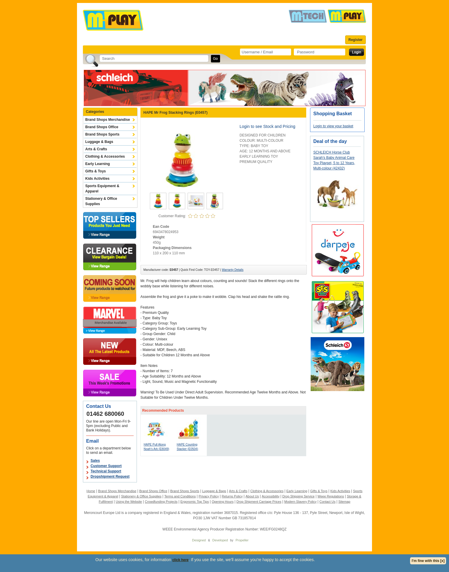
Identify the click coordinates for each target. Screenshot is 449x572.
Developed (220, 540)
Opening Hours (223, 501)
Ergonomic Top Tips (194, 501)
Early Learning (97, 164)
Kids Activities (97, 179)
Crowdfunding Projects (161, 501)
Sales (95, 461)
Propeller (241, 540)
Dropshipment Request (110, 476)
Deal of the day (330, 141)
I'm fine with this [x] (428, 561)
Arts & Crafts (96, 149)
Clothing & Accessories (105, 156)
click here (180, 560)
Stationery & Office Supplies (101, 201)
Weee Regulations (330, 496)
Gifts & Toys (95, 171)
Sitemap (344, 501)
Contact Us (327, 501)
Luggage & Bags (99, 142)
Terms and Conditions (180, 496)
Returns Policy (232, 496)
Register (355, 40)
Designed (199, 540)
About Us (252, 496)
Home (90, 491)
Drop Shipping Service (298, 496)
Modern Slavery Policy (300, 501)
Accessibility (270, 496)
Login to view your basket (333, 126)
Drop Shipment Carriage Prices (258, 501)
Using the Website (129, 501)
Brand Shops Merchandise (107, 120)
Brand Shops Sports (102, 134)
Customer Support (106, 466)
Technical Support (106, 471)
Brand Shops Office (101, 127)
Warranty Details (233, 269)
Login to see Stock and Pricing (267, 126)
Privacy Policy (209, 496)
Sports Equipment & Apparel (102, 188)
